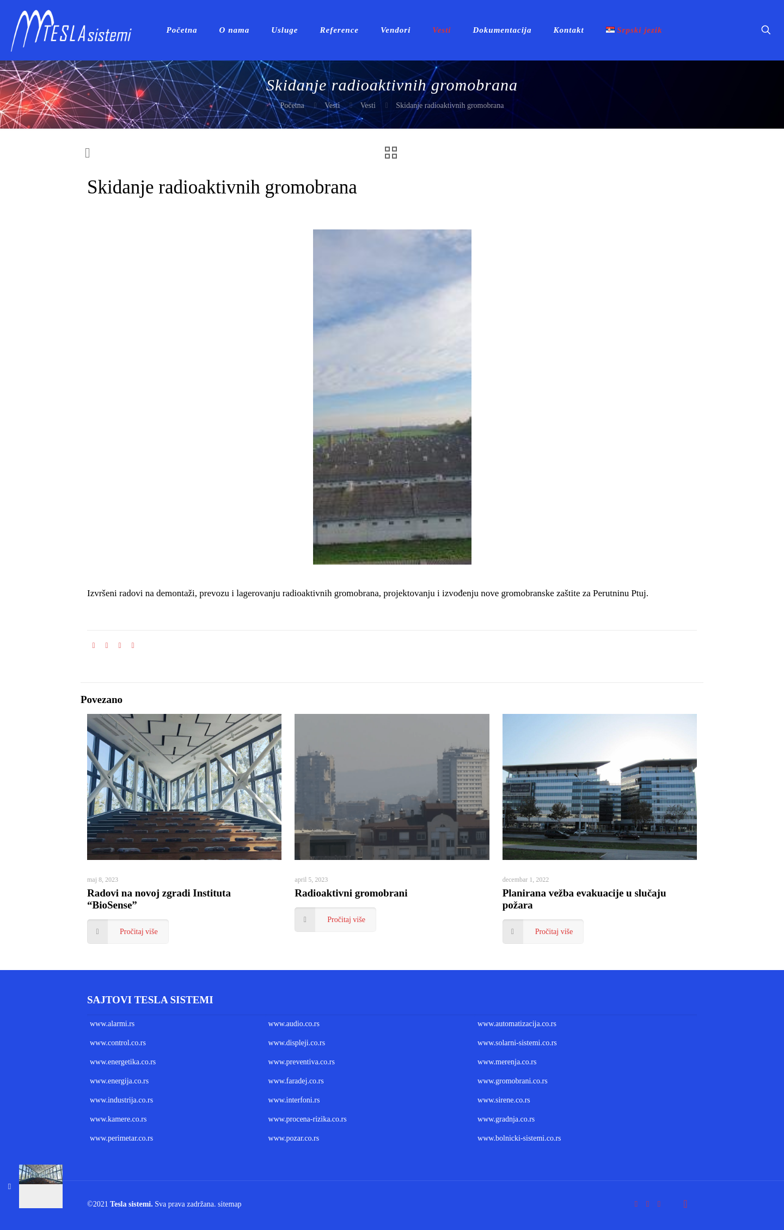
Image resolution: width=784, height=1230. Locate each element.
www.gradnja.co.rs (506, 1119)
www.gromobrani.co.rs (512, 1081)
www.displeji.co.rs (296, 1043)
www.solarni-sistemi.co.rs (517, 1043)
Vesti (332, 105)
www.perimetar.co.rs (121, 1138)
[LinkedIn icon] (659, 1203)
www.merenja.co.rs (506, 1062)
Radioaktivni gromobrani (351, 893)
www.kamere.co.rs (118, 1119)
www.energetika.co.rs (123, 1062)
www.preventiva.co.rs (301, 1062)
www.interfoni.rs (294, 1100)
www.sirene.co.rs (503, 1100)
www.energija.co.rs (119, 1081)
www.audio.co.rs (294, 1024)
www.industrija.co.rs (121, 1100)
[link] (392, 397)
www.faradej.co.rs (296, 1081)
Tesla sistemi (130, 1204)
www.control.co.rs (118, 1043)
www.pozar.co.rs (294, 1138)
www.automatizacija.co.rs (516, 1024)
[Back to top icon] (685, 1203)
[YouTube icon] (648, 1203)
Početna (292, 105)
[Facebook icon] (636, 1203)
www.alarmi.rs (112, 1024)
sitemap (230, 1204)
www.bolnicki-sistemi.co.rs (519, 1138)
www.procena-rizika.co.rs (307, 1119)
